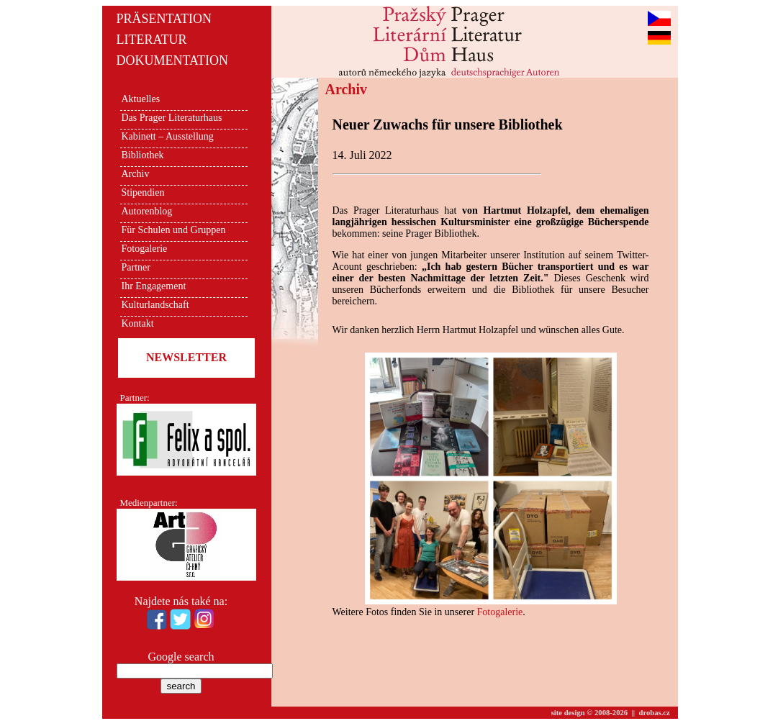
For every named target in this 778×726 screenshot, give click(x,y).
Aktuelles (141, 99)
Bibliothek (143, 155)
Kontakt (138, 323)
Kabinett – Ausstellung (168, 136)
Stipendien (143, 192)
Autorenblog (147, 211)
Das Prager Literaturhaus (172, 117)
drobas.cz (654, 713)
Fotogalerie (145, 248)
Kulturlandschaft (155, 304)
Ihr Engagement (154, 286)
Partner (136, 267)
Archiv (136, 173)
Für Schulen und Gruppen (174, 229)
